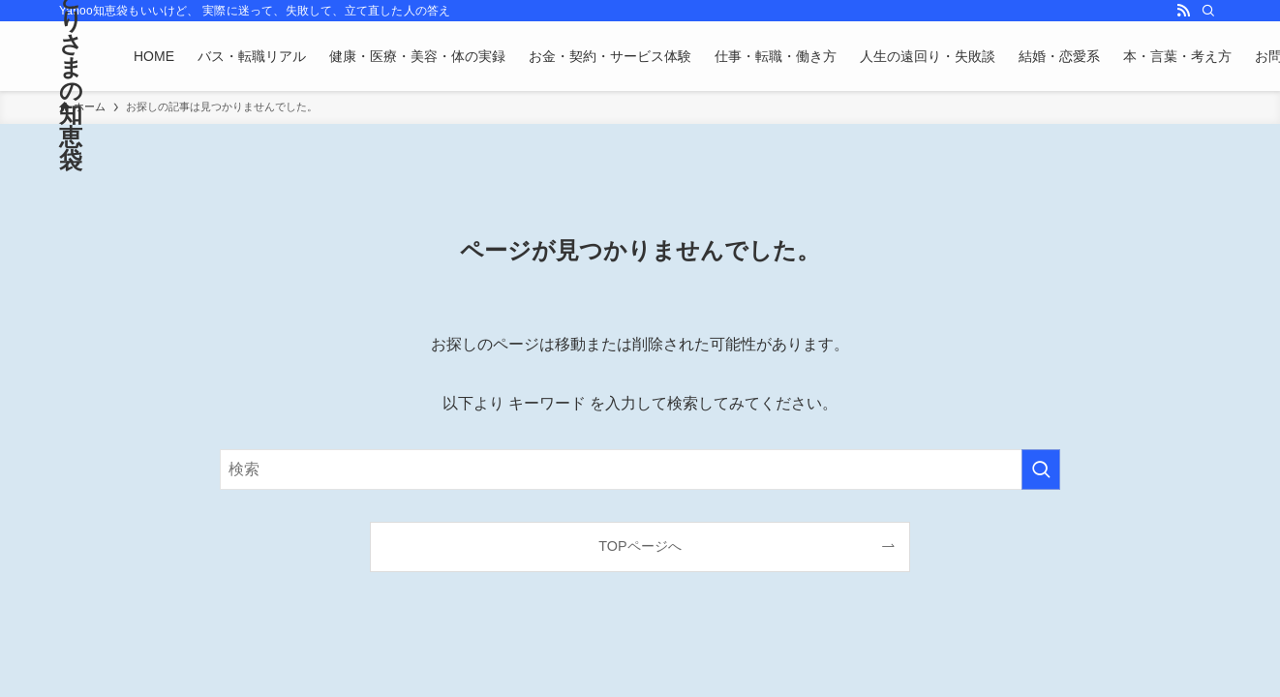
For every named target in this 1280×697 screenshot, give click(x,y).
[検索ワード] (640, 469)
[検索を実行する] (1040, 469)
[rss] (1183, 10)
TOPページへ (639, 546)
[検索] (1208, 10)
